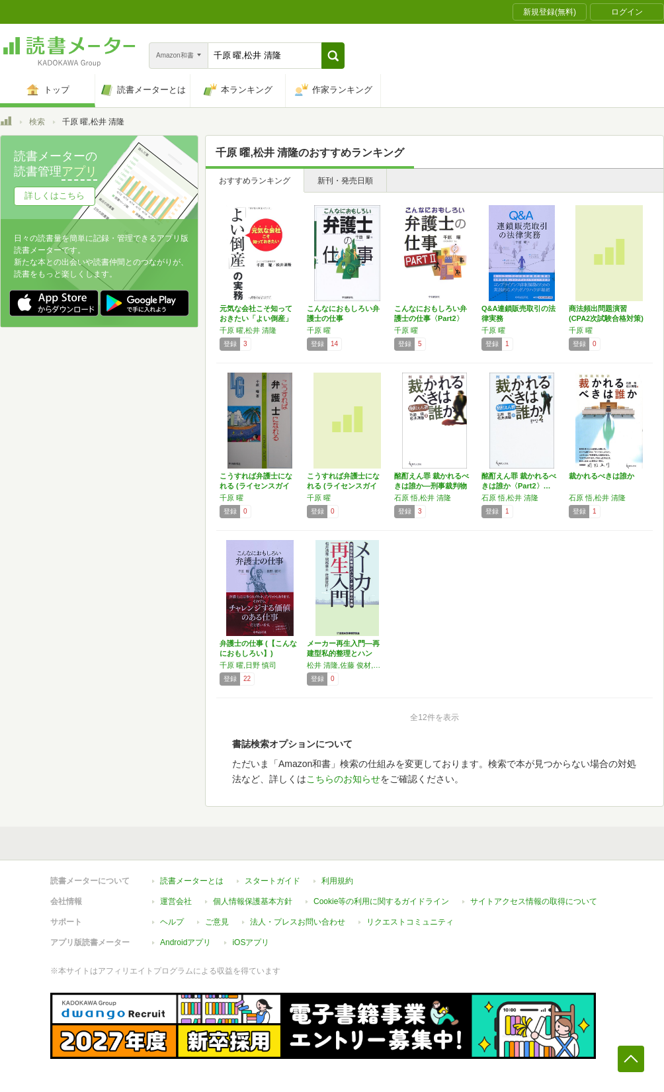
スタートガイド (272, 881)
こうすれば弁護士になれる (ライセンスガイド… (343, 486)
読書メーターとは (192, 881)
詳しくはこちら (54, 196)
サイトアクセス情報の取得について (533, 901)
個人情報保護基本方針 (252, 901)
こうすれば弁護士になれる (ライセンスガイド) (256, 486)
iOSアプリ (250, 942)
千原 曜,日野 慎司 (248, 665)
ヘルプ (172, 922)
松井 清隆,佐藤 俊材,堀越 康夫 (347, 665)
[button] (333, 55)
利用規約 (337, 881)
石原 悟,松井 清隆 (422, 498)
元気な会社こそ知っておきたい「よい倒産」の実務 (256, 318)
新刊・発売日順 (345, 180)
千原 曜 (319, 330)
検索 (37, 121)
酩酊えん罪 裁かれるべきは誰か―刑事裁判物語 (431, 486)
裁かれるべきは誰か (601, 476)
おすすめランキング (254, 180)
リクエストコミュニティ (410, 922)
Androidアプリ (185, 942)
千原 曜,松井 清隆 (248, 330)
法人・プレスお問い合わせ (297, 922)
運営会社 (176, 901)
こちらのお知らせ (343, 779)
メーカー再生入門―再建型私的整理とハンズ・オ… (343, 653)
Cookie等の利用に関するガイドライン (381, 901)
